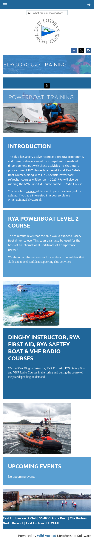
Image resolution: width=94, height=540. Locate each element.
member (31, 191)
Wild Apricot (46, 535)
